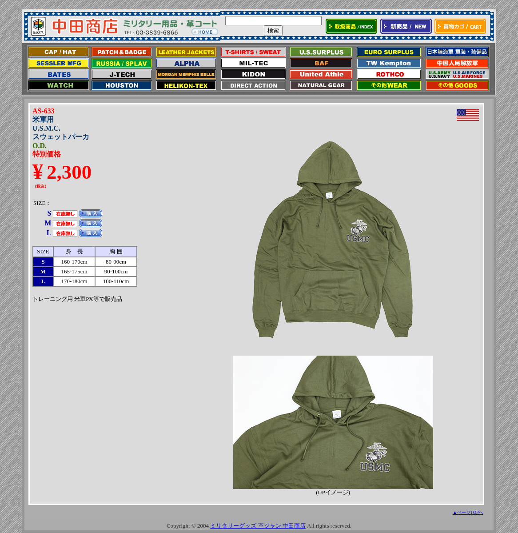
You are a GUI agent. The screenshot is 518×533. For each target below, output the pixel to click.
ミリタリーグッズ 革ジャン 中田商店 (258, 525)
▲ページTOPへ (468, 512)
